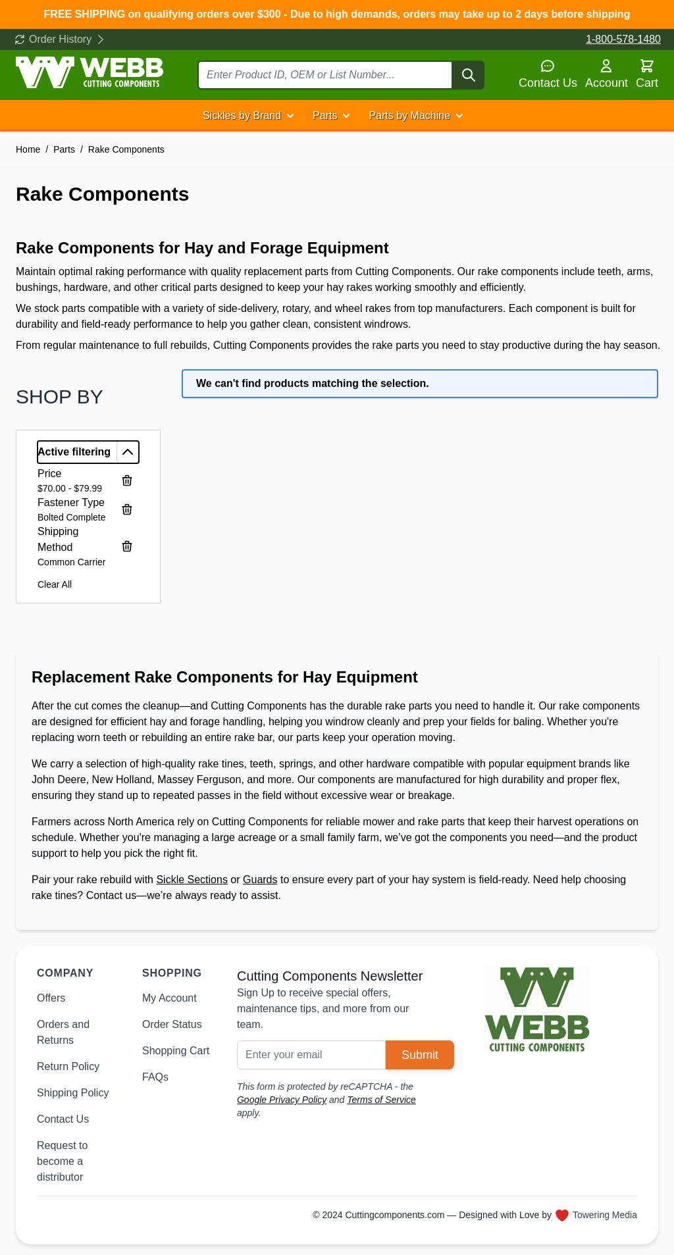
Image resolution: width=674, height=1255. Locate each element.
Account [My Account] (606, 74)
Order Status (172, 1024)
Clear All (55, 584)
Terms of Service (381, 1099)
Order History (60, 39)
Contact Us (548, 74)
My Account (169, 998)
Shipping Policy (73, 1092)
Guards (260, 879)
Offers (51, 998)
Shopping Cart (175, 1050)
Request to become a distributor (62, 1161)
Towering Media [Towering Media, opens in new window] (605, 1215)
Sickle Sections (192, 879)
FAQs (155, 1077)
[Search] (468, 75)
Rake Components (126, 149)
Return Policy (68, 1066)
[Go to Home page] (89, 72)
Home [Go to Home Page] (28, 149)
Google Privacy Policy (281, 1099)
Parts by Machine (409, 115)
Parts (325, 115)
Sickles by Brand (242, 115)
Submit (420, 1055)
